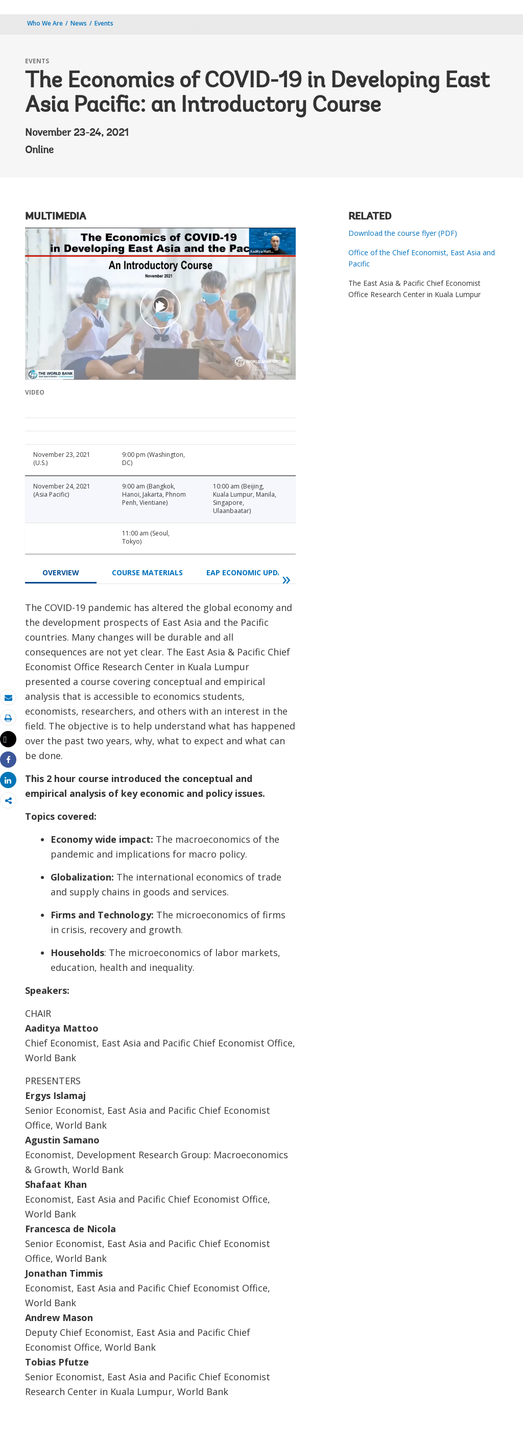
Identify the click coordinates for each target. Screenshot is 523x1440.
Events (103, 23)
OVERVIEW (60, 572)
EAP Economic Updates (251, 572)
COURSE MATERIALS (147, 572)
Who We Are (45, 23)
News (78, 23)
